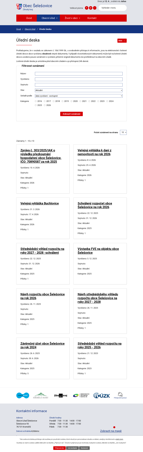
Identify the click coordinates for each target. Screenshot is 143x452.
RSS (122, 41)
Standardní (90, 8)
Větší (86, 8)
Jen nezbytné (72, 448)
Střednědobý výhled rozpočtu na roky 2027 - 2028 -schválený (42, 250)
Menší (94, 8)
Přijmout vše (58, 448)
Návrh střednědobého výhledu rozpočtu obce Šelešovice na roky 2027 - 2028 (98, 298)
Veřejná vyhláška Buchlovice (39, 203)
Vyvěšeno (24, 79)
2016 (39, 101)
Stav (22, 90)
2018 (57, 101)
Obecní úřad (30, 29)
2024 (111, 101)
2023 (102, 101)
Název (23, 73)
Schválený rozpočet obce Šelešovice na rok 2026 (95, 205)
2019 (66, 101)
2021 (84, 101)
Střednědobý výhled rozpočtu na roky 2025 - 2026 (99, 345)
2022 (93, 101)
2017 (48, 101)
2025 (39, 105)
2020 (75, 101)
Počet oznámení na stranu (106, 132)
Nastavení (86, 448)
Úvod (18, 29)
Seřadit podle (26, 95)
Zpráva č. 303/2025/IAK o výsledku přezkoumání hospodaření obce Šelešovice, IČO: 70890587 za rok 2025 (40, 156)
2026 (48, 105)
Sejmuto (24, 84)
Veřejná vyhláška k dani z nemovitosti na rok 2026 (94, 152)
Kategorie (24, 101)
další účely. (119, 439)
